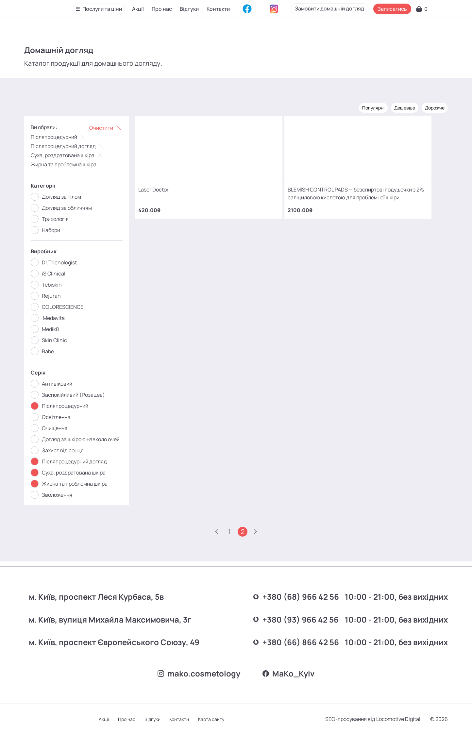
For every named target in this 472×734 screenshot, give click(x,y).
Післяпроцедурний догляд (72, 145)
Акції (138, 9)
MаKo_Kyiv (290, 672)
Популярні (369, 107)
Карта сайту (224, 719)
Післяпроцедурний (63, 136)
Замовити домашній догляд (364, 9)
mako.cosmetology (197, 672)
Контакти (218, 9)
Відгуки (189, 9)
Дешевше (400, 107)
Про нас (162, 9)
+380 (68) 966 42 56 (267, 594)
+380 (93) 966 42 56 (267, 614)
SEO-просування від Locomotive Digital (368, 719)
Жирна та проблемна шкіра (72, 164)
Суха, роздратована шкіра (72, 154)
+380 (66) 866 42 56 (267, 635)
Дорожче (430, 107)
